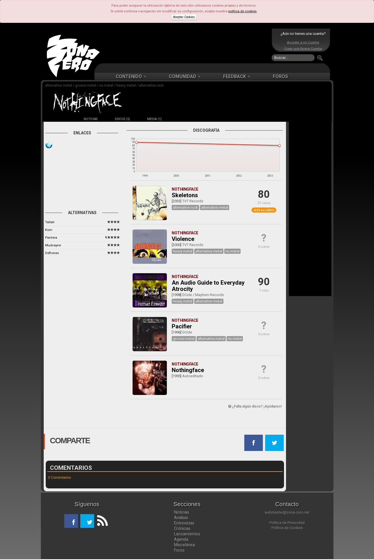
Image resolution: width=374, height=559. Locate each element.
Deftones (52, 253)
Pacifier (182, 326)
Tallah (50, 222)
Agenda (181, 539)
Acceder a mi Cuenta (303, 42)
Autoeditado (192, 376)
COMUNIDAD (184, 76)
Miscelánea (184, 544)
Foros (179, 550)
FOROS (280, 76)
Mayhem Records (209, 295)
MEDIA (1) (154, 119)
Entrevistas (184, 523)
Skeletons (185, 195)
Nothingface (188, 370)
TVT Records (192, 201)
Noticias (181, 512)
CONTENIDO (131, 76)
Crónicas (182, 528)
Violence (183, 239)
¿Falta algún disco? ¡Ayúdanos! (255, 406)
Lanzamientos (187, 534)
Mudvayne (53, 245)
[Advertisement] (186, 45)
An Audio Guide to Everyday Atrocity (208, 286)
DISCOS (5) (122, 119)
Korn (48, 230)
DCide (187, 295)
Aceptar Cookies (184, 17)
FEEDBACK (236, 76)
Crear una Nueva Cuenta (303, 49)
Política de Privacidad (287, 522)
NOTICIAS (90, 119)
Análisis (181, 517)
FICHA (58, 119)
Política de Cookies (287, 528)
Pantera (51, 237)
